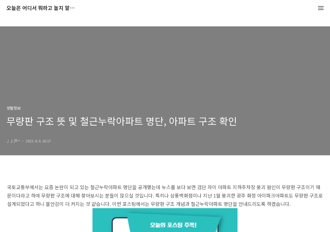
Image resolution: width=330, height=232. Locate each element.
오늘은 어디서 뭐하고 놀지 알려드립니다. (41, 8)
